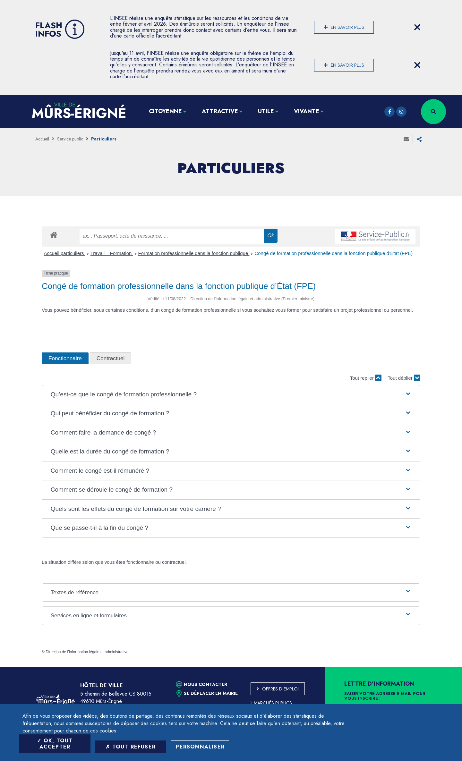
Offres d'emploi (280, 689)
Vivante (306, 111)
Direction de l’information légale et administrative (87, 652)
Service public (70, 139)
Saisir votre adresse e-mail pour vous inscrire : (384, 696)
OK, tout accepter (55, 743)
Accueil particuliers (64, 253)
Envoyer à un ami (406, 139)
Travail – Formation (111, 253)
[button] (231, 394)
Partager (419, 139)
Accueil (42, 139)
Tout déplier (404, 378)
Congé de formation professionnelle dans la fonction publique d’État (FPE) (333, 253)
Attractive (220, 111)
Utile (266, 111)
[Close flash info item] (417, 27)
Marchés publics (271, 703)
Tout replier (365, 378)
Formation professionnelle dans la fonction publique (194, 253)
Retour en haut (442, 666)
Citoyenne (165, 111)
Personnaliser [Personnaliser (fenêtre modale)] (200, 746)
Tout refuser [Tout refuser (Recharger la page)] (131, 746)
